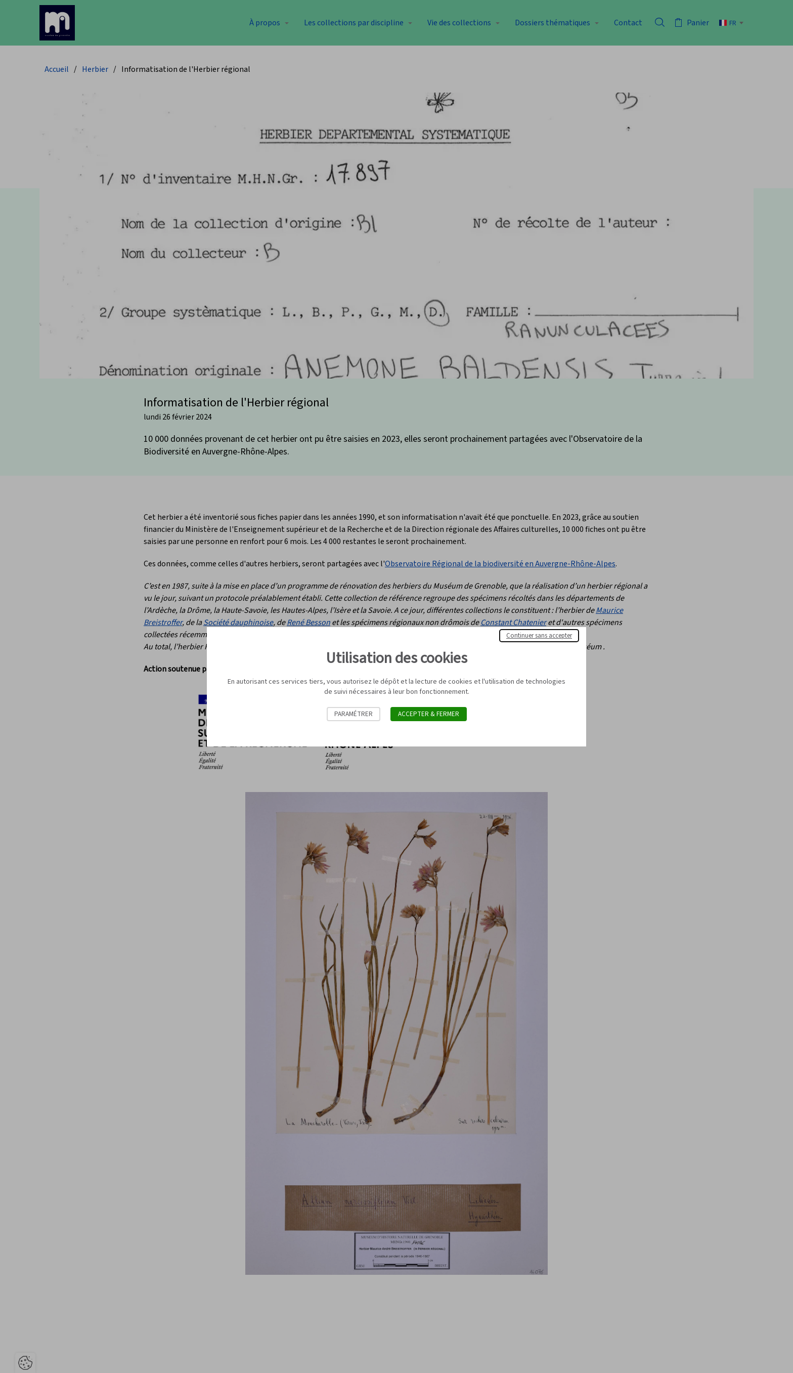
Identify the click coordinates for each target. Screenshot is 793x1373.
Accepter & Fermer (428, 714)
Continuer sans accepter (539, 635)
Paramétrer (353, 714)
